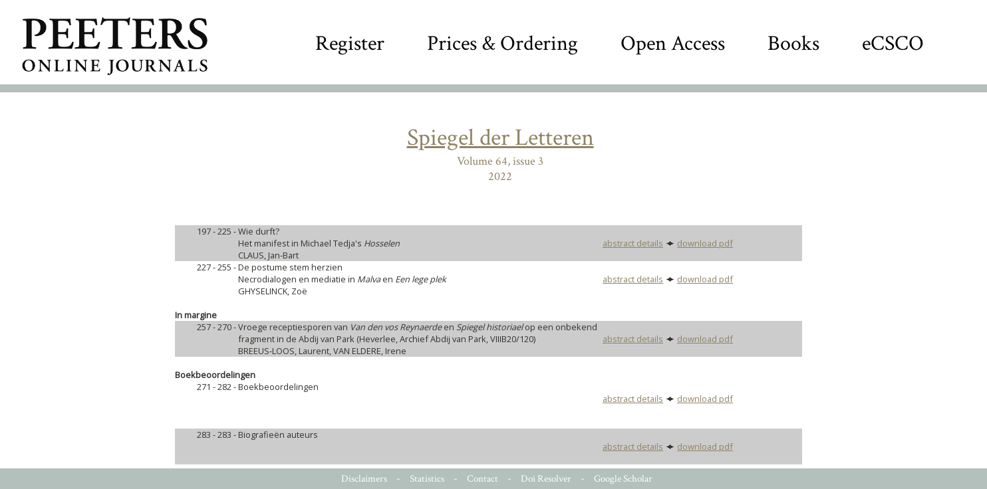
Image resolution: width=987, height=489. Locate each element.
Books (793, 43)
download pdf (705, 243)
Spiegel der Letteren (500, 137)
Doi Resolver (546, 478)
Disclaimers (364, 478)
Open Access (673, 43)
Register (349, 43)
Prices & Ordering (502, 43)
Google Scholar (623, 478)
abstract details (633, 243)
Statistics (427, 478)
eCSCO (893, 43)
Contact (482, 478)
